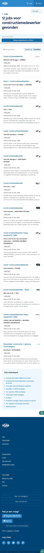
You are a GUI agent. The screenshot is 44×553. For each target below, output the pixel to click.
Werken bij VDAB (7, 478)
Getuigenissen (6, 461)
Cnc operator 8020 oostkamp (15, 392)
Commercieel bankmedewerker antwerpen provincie (20, 382)
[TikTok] (23, 542)
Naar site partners (21, 501)
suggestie (10, 531)
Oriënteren (5, 444)
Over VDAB (5, 475)
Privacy (21, 552)
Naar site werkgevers (21, 496)
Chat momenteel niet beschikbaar (16, 526)
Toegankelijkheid (12, 552)
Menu (40, 3)
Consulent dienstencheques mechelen (18, 386)
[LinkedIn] (8, 542)
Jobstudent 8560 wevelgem (15, 395)
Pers (3, 482)
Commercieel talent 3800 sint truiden (18, 378)
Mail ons (8, 521)
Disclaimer (3, 552)
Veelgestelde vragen (8, 465)
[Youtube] (13, 542)
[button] (41, 413)
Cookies (26, 552)
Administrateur (11, 406)
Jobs (5, 14)
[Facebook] (3, 542)
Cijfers (4, 458)
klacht (17, 531)
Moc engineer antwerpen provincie (17, 403)
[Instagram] (18, 542)
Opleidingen (6, 440)
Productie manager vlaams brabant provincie (21, 401)
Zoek (30, 3)
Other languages (34, 552)
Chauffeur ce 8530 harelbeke (15, 389)
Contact (4, 485)
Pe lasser (9, 398)
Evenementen (6, 454)
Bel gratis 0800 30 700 (13, 516)
